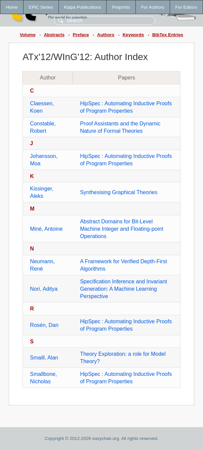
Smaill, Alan (44, 357)
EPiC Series (41, 7)
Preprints (121, 7)
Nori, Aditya (43, 289)
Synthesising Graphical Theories (118, 192)
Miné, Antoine (46, 229)
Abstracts (54, 34)
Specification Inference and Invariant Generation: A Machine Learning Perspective (123, 289)
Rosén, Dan (44, 325)
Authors (105, 34)
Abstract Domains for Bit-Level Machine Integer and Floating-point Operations (121, 229)
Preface (81, 34)
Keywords (133, 34)
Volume (28, 34)
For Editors (186, 7)
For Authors (152, 7)
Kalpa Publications (82, 7)
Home (12, 7)
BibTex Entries (167, 34)
